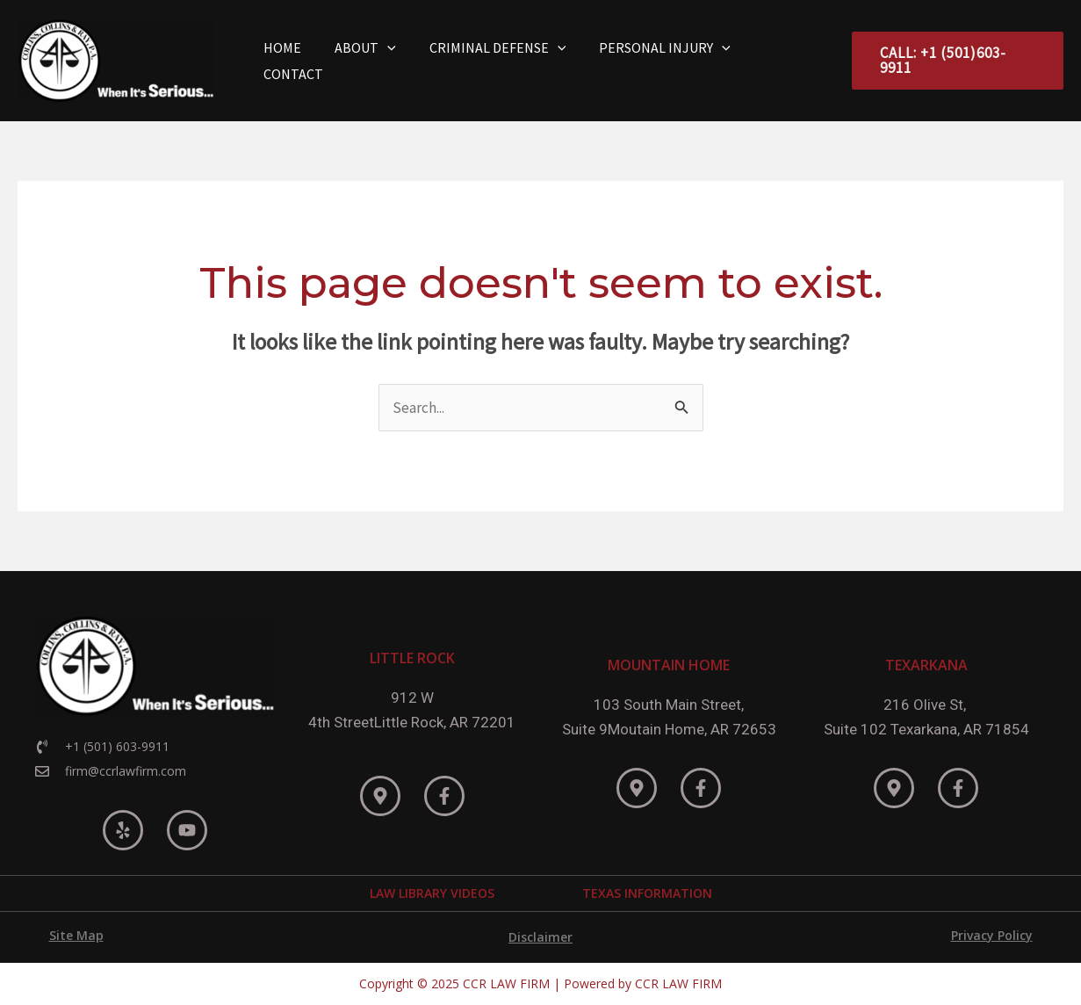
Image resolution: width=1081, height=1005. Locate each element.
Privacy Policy (992, 935)
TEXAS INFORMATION (647, 893)
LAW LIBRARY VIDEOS (432, 893)
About (375, 60)
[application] (397, 60)
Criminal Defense (502, 60)
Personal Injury (664, 60)
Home (297, 60)
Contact (788, 60)
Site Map (76, 935)
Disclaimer (540, 937)
